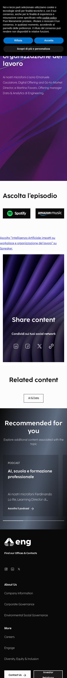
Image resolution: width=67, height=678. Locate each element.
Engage (9, 648)
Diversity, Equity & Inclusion (21, 659)
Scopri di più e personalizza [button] (33, 48)
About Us (10, 584)
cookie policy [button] (49, 17)
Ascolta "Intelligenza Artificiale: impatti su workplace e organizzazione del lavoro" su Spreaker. (28, 243)
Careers (9, 637)
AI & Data (33, 398)
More (7, 628)
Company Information (18, 593)
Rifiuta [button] (18, 40)
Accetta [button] (48, 40)
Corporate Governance (19, 604)
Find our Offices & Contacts (20, 553)
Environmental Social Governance (26, 615)
